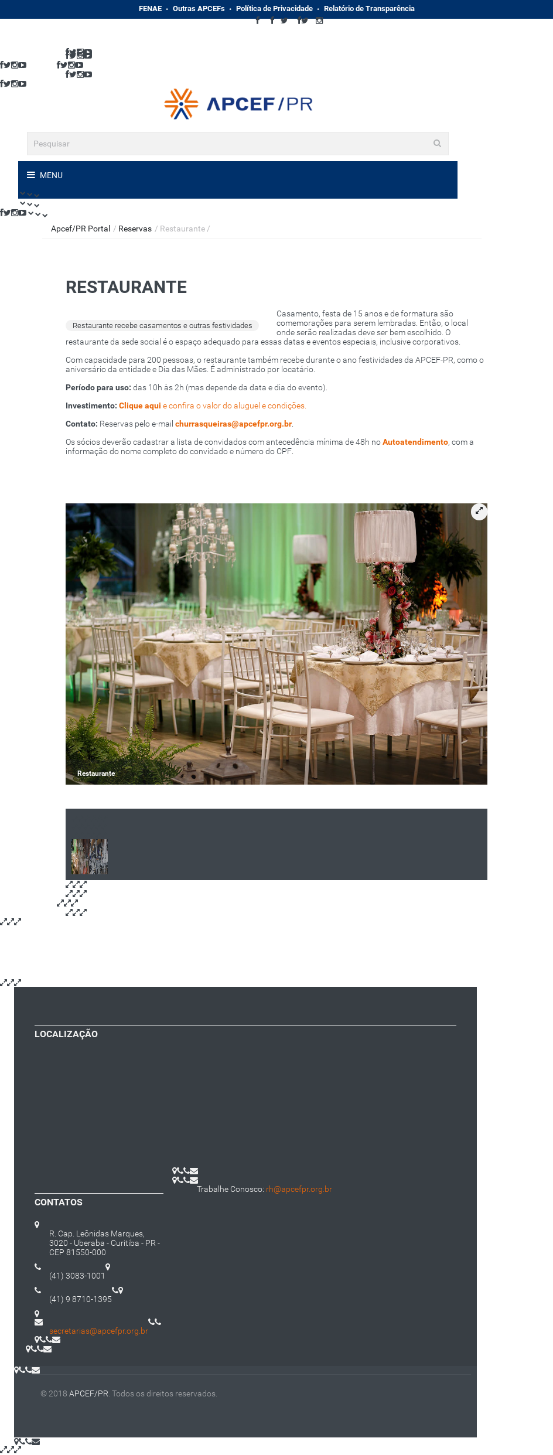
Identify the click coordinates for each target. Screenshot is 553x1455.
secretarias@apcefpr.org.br (98, 1330)
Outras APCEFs (199, 8)
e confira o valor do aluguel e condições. (212, 405)
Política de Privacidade (274, 8)
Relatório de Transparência (369, 8)
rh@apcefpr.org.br (299, 1189)
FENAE (150, 8)
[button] (479, 511)
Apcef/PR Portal (80, 228)
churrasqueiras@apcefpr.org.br (233, 423)
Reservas (135, 228)
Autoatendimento (415, 442)
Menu (50, 175)
